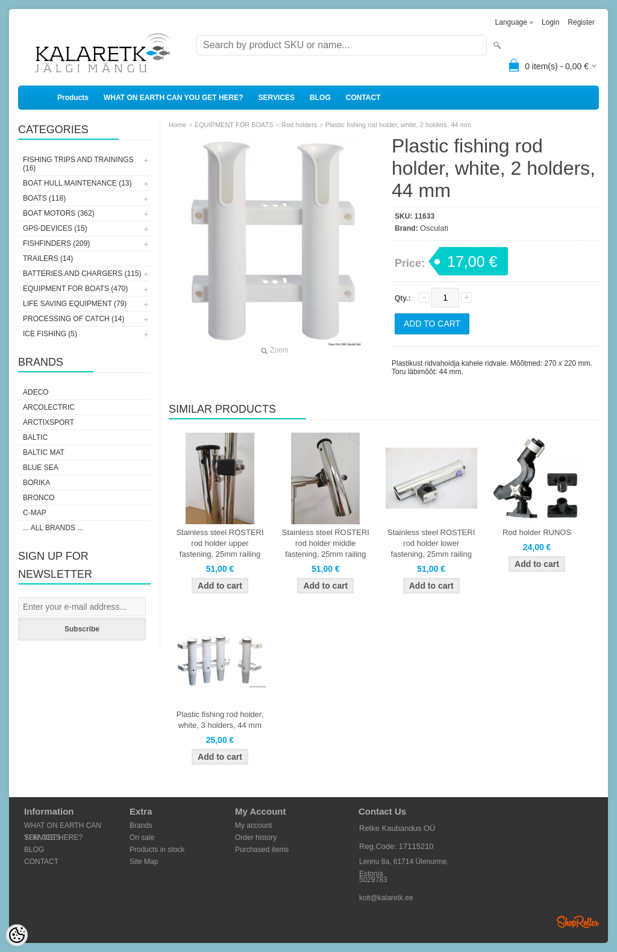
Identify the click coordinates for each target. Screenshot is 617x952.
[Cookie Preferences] (17, 935)
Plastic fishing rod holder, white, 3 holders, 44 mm (220, 720)
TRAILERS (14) (48, 258)
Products (73, 97)
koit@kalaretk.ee (386, 898)
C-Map (34, 513)
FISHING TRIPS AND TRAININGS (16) (78, 163)
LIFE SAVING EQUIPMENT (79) (75, 303)
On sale (142, 837)
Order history (256, 837)
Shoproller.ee (578, 922)
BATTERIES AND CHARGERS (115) (82, 273)
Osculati (434, 228)
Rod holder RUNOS (537, 532)
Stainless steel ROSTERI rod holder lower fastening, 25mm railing (431, 543)
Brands (141, 825)
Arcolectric (49, 407)
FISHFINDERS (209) (56, 243)
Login (550, 22)
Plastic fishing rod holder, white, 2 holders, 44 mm (398, 124)
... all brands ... (53, 528)
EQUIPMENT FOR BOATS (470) (75, 288)
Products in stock (157, 849)
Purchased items (262, 849)
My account (253, 825)
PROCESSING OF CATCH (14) (73, 319)
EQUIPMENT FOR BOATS (234, 124)
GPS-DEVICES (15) (55, 228)
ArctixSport (48, 422)
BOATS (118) (44, 198)
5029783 (373, 879)
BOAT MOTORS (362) (59, 213)
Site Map (144, 861)
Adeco (36, 392)
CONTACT (363, 97)
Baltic (35, 437)
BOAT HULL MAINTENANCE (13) (77, 183)
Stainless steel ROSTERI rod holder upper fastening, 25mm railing (219, 543)
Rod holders (299, 124)
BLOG (320, 97)
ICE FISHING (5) (50, 334)
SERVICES (276, 97)
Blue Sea (40, 467)
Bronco (39, 497)
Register (581, 22)
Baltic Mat (43, 452)
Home (177, 124)
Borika (36, 482)
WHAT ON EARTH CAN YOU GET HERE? (173, 97)
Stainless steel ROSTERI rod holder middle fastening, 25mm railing (325, 543)
